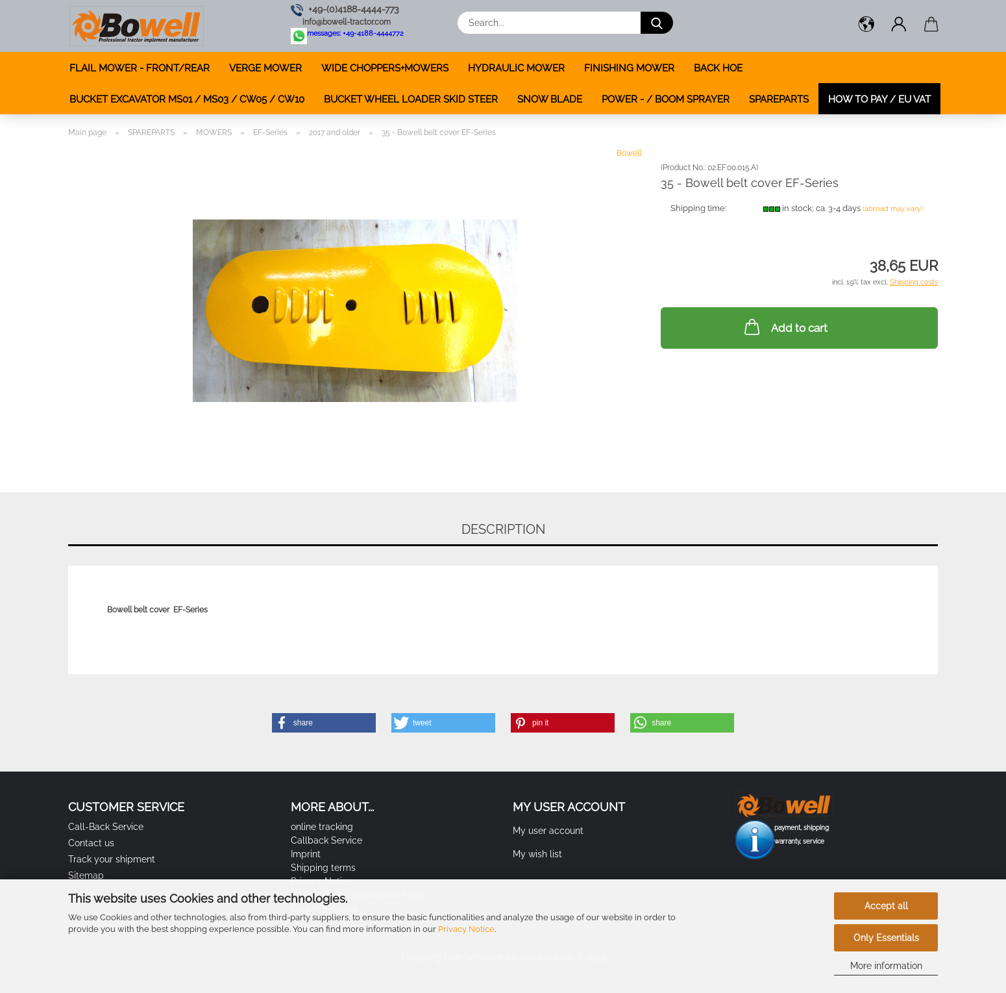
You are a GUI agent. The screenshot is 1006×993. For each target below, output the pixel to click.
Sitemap (86, 875)
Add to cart (785, 326)
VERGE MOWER (265, 68)
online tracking (322, 827)
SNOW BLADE (549, 99)
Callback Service (326, 840)
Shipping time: (698, 208)
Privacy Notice (466, 929)
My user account (548, 830)
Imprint (306, 854)
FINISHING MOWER (629, 68)
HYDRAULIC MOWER (516, 68)
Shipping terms (323, 867)
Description (503, 529)
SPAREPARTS (779, 99)
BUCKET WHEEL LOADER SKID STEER (411, 99)
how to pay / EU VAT (879, 99)
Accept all (886, 906)
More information (886, 966)
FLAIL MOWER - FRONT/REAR (139, 68)
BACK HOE (718, 68)
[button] (866, 26)
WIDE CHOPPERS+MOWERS (384, 68)
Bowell (629, 153)
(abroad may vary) (893, 209)
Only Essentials (886, 938)
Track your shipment (111, 859)
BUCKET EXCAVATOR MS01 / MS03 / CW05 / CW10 (186, 99)
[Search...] (657, 23)
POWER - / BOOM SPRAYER (666, 99)
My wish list (537, 854)
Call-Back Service (105, 827)
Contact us (91, 843)
